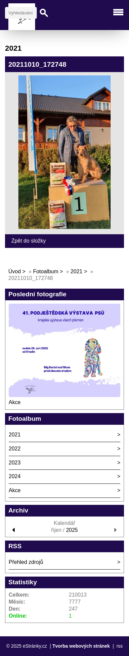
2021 (77, 271)
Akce (15, 402)
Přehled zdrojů (26, 562)
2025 (72, 530)
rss (119, 646)
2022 (15, 448)
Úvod (14, 271)
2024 (15, 476)
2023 (15, 462)
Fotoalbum (45, 271)
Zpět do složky (28, 241)
